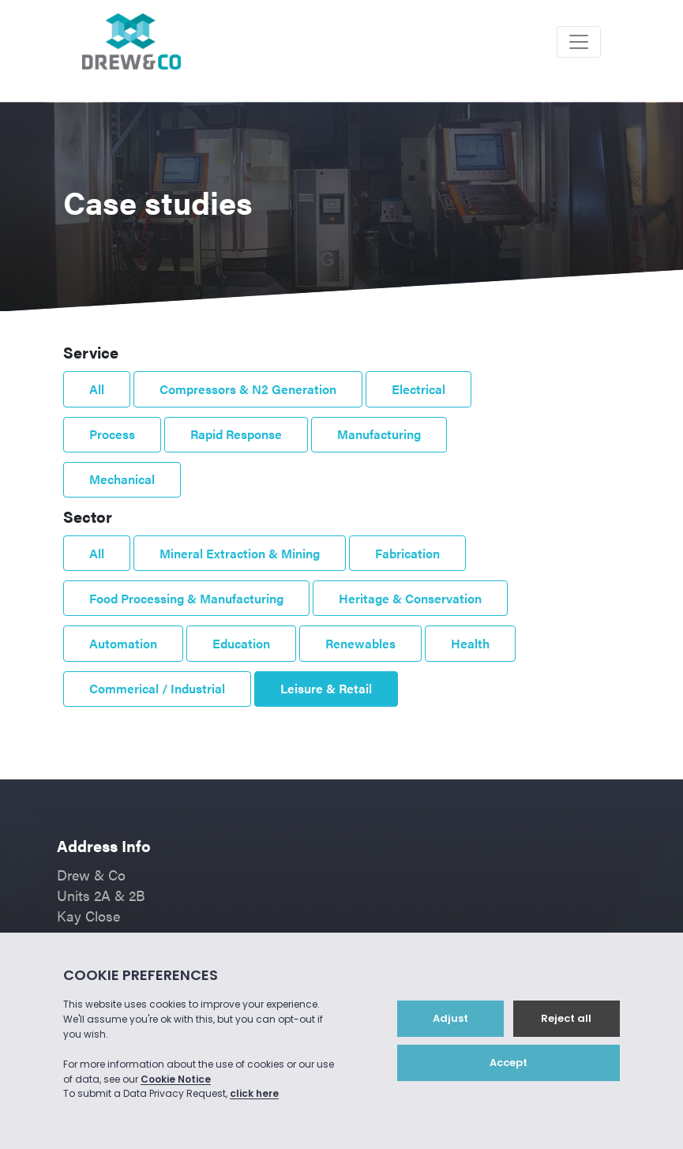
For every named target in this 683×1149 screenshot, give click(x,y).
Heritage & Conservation (410, 598)
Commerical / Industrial (157, 688)
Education (241, 643)
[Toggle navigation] (579, 42)
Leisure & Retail (326, 688)
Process (112, 434)
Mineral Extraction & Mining (239, 553)
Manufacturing (379, 434)
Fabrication (407, 553)
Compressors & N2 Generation (247, 389)
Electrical (418, 389)
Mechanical (122, 479)
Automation (123, 643)
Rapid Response (236, 434)
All (96, 389)
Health (470, 643)
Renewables (360, 643)
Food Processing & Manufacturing (186, 598)
